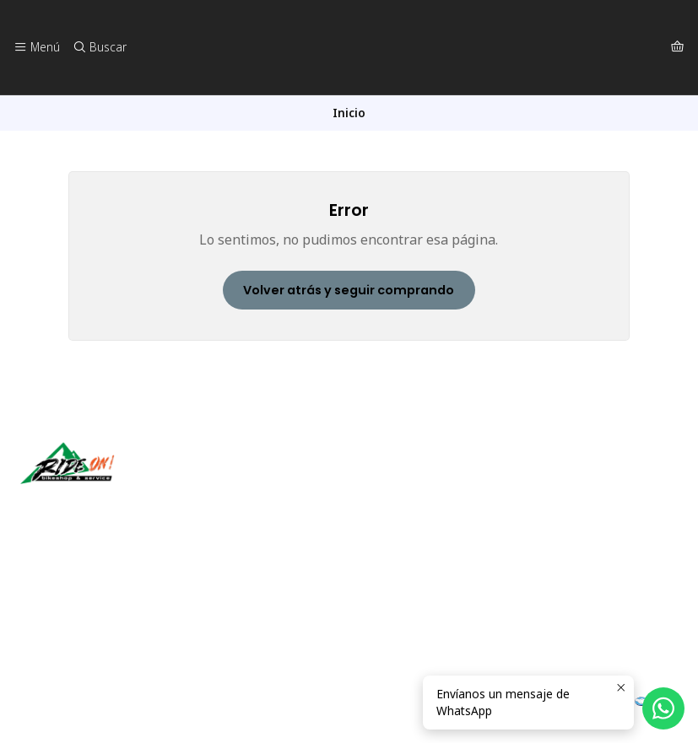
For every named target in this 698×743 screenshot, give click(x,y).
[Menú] (36, 47)
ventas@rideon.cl (76, 596)
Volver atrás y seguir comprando (348, 290)
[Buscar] (98, 47)
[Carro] (677, 47)
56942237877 (66, 619)
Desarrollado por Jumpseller (266, 709)
